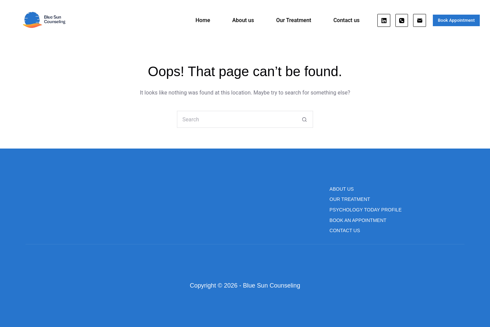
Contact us (346, 20)
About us (243, 20)
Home (203, 20)
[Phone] (401, 20)
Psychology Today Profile (365, 209)
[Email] (419, 20)
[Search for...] (236, 119)
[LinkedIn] (383, 20)
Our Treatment (293, 20)
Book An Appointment (357, 220)
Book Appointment (456, 20)
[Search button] (304, 119)
